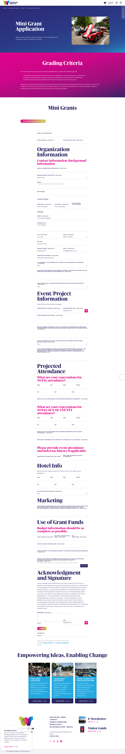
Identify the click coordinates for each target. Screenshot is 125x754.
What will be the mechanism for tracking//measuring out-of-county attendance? (59, 432)
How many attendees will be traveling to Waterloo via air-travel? (58, 439)
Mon (38, 385)
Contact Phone (42, 248)
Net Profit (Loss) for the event (62, 536)
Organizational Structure (46, 175)
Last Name (58, 204)
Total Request (41, 140)
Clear (39, 623)
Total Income (41, 537)
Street (39, 216)
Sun (73, 392)
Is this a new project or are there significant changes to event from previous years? (60, 341)
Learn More (8, 746)
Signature (40, 612)
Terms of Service (63, 643)
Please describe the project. (46, 315)
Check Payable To (76, 204)
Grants (69, 727)
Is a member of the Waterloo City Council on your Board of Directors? (60, 262)
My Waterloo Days (57, 727)
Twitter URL (41, 633)
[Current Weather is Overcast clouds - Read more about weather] (110, 3)
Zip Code (40, 241)
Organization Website (44, 255)
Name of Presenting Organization (48, 168)
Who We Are (55, 717)
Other (39, 182)
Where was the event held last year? (49, 456)
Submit (41, 628)
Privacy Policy (48, 643)
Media (63, 717)
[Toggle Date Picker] (86, 310)
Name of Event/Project (44, 133)
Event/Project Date (69, 308)
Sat (56, 392)
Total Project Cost (69, 140)
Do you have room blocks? (45, 491)
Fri (38, 392)
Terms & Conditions (58, 722)
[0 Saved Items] (105, 3)
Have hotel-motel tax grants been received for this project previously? (60, 283)
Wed (64, 385)
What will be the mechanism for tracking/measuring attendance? (58, 399)
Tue (51, 385)
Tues (51, 417)
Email (65, 248)
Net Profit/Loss (75, 536)
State (64, 234)
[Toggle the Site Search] (116, 3)
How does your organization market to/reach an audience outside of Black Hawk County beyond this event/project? (62, 271)
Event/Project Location (45, 308)
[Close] (29, 728)
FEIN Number (41, 191)
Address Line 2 (41, 223)
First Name (40, 204)
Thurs (78, 385)
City (38, 234)
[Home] (10, 3)
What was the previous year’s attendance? (72, 456)
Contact (53, 720)
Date (64, 620)
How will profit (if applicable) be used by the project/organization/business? (62, 551)
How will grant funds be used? (47, 544)
